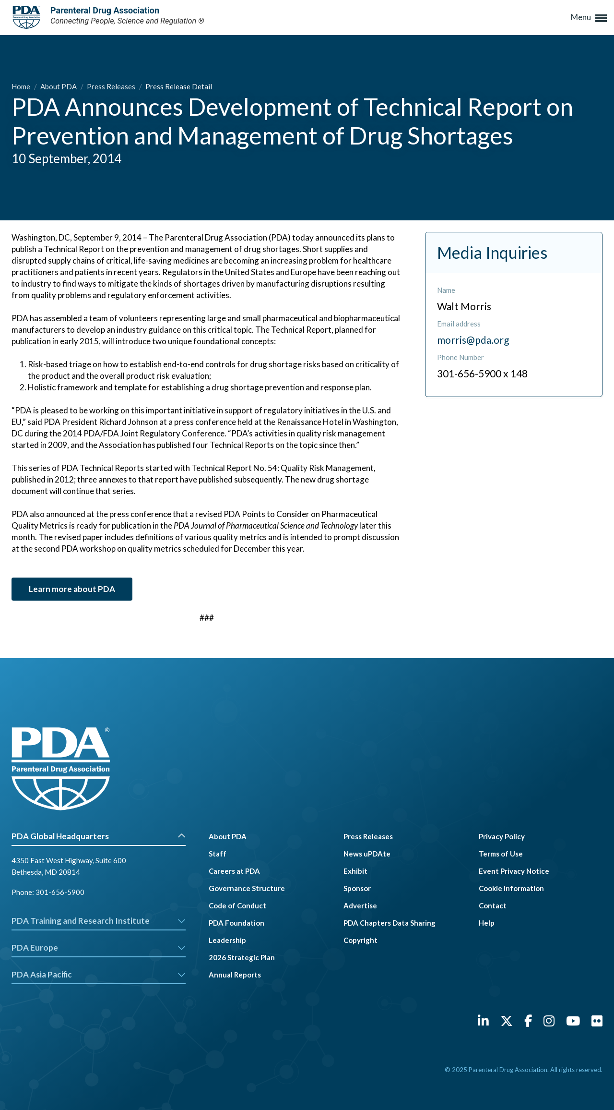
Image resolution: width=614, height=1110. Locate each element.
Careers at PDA (234, 871)
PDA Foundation (236, 922)
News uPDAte (366, 853)
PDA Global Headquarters (99, 836)
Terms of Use (501, 853)
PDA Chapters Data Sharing (389, 922)
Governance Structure (247, 888)
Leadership (227, 940)
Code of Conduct (237, 905)
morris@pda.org (473, 340)
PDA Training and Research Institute (99, 921)
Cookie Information (511, 888)
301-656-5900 (59, 892)
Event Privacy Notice (514, 871)
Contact (493, 905)
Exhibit (355, 871)
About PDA (59, 86)
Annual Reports (235, 974)
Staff (217, 853)
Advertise (360, 905)
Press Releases (112, 86)
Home (22, 86)
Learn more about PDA (72, 589)
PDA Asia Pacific (99, 974)
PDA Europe (99, 947)
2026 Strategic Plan (242, 957)
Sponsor (357, 888)
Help (487, 922)
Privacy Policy (502, 836)
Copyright (360, 940)
